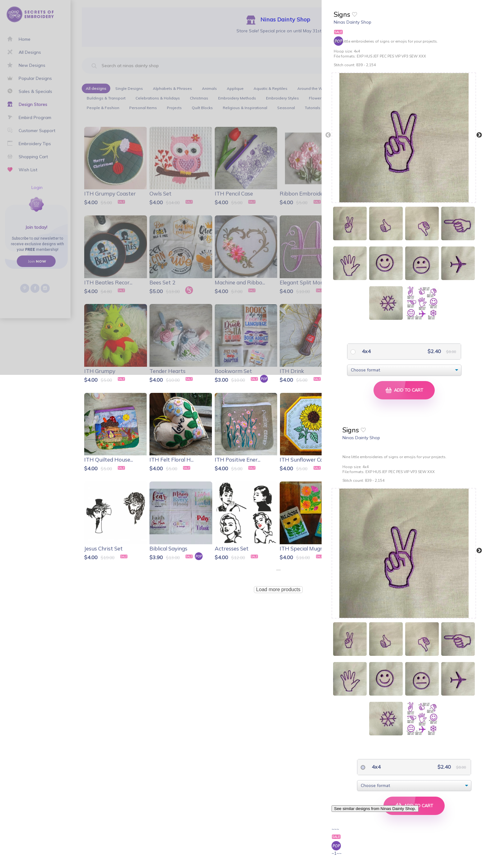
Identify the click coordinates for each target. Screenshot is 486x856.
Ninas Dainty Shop (352, 22)
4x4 (365, 351)
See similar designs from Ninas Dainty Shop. (375, 808)
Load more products (278, 589)
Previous (328, 135)
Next (479, 135)
